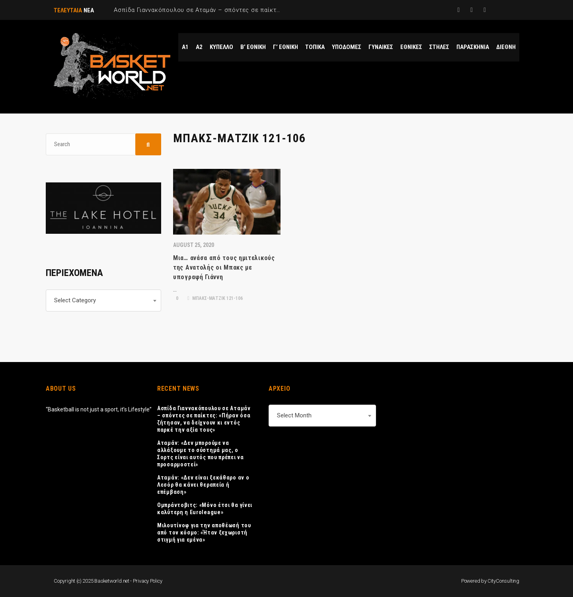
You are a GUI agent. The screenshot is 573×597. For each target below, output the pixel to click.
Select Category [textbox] (75, 300)
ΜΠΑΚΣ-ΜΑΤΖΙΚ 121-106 (215, 298)
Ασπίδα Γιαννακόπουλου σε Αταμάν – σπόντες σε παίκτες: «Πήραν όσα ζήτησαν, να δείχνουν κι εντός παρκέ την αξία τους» (204, 419)
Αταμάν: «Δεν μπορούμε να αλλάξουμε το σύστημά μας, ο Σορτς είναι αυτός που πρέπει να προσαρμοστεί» (200, 454)
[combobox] (103, 300)
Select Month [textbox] (294, 415)
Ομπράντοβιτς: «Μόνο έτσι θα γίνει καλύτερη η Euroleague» (204, 508)
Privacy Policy (147, 581)
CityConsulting (503, 581)
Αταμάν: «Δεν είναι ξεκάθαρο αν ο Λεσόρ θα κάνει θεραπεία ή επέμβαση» (203, 484)
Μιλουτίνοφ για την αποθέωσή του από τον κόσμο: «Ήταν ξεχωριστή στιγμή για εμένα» (204, 532)
